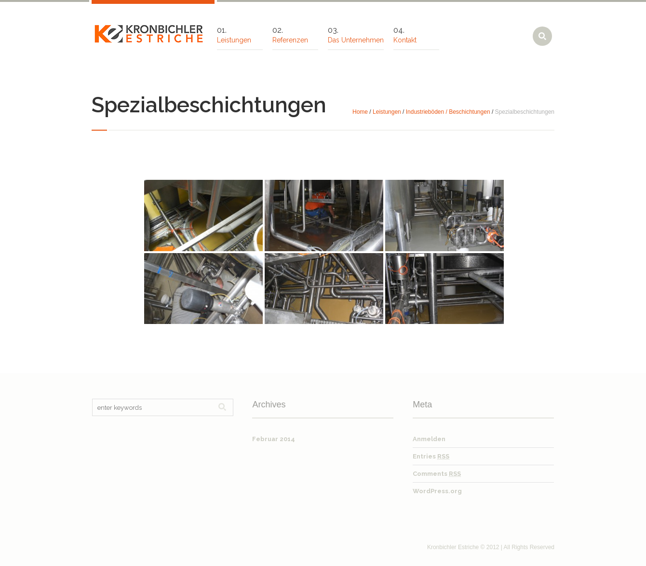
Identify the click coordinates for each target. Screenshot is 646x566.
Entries (431, 456)
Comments (437, 473)
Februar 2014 (273, 439)
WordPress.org (437, 491)
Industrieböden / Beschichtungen (448, 111)
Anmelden (429, 439)
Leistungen (387, 111)
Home (360, 111)
